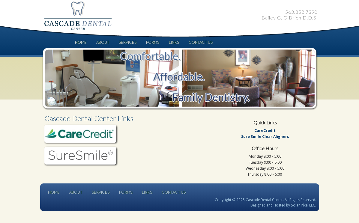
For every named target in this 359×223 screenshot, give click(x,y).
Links (174, 42)
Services (127, 42)
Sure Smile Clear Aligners (265, 136)
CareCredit (265, 130)
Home (81, 42)
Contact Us (201, 42)
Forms (152, 42)
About (102, 42)
